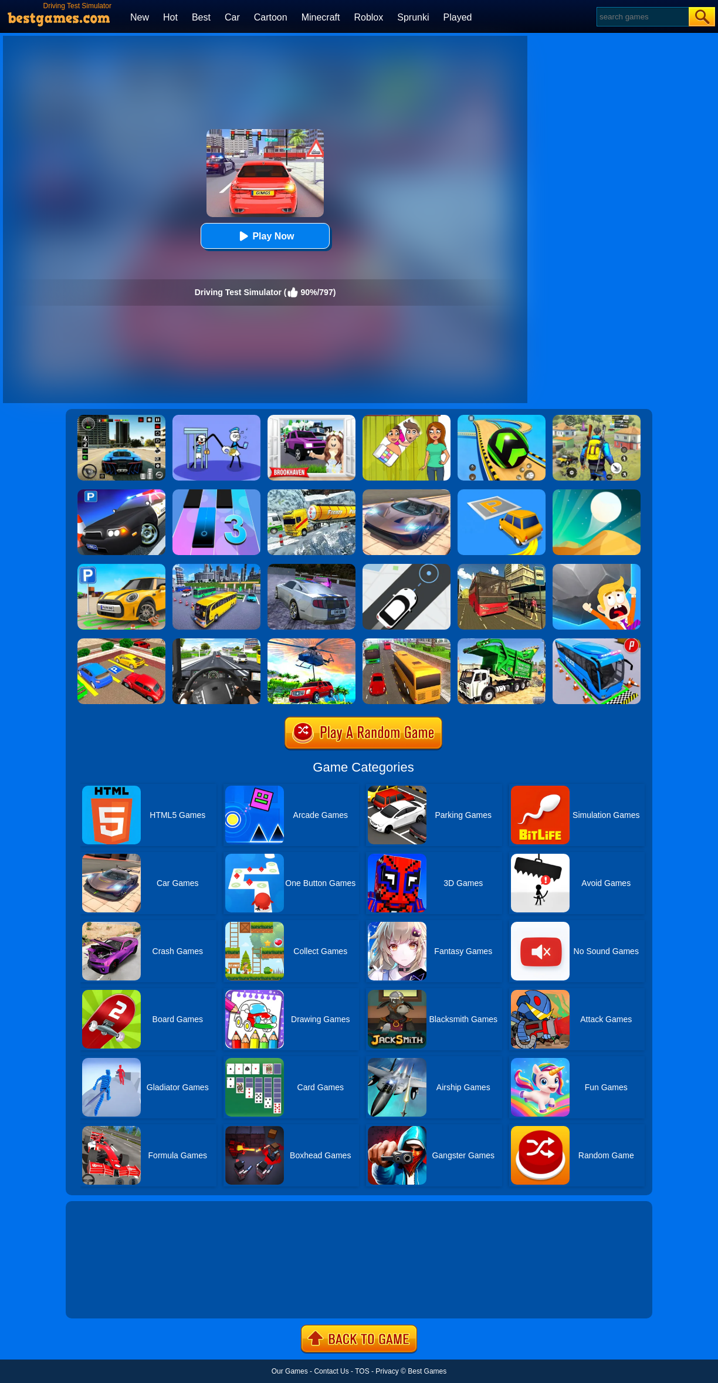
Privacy (386, 1371)
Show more (105, 1296)
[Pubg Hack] (597, 419)
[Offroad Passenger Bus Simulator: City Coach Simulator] (502, 568)
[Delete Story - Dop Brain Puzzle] (407, 419)
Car (232, 17)
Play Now (265, 236)
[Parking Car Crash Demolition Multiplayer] (311, 568)
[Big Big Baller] (597, 568)
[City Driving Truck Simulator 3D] (216, 642)
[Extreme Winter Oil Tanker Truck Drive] (311, 493)
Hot (170, 17)
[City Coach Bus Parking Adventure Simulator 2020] (216, 568)
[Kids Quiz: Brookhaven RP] (311, 419)
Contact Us (331, 1371)
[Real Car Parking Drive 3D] (121, 642)
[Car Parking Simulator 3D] (121, 568)
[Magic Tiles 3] (216, 493)
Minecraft (321, 17)
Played (457, 17)
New (139, 17)
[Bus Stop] (407, 568)
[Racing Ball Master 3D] (502, 419)
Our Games (290, 1371)
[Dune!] (597, 493)
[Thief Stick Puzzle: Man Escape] (216, 419)
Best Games (427, 1371)
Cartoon (270, 17)
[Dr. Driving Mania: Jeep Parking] (311, 642)
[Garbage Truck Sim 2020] (502, 642)
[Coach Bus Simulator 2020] (407, 642)
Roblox (368, 17)
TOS (362, 1371)
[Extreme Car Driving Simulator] (407, 493)
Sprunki (413, 17)
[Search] (642, 16)
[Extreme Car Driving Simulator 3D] (121, 419)
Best (201, 17)
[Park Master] (502, 493)
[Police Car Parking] (121, 493)
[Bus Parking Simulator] (597, 642)
